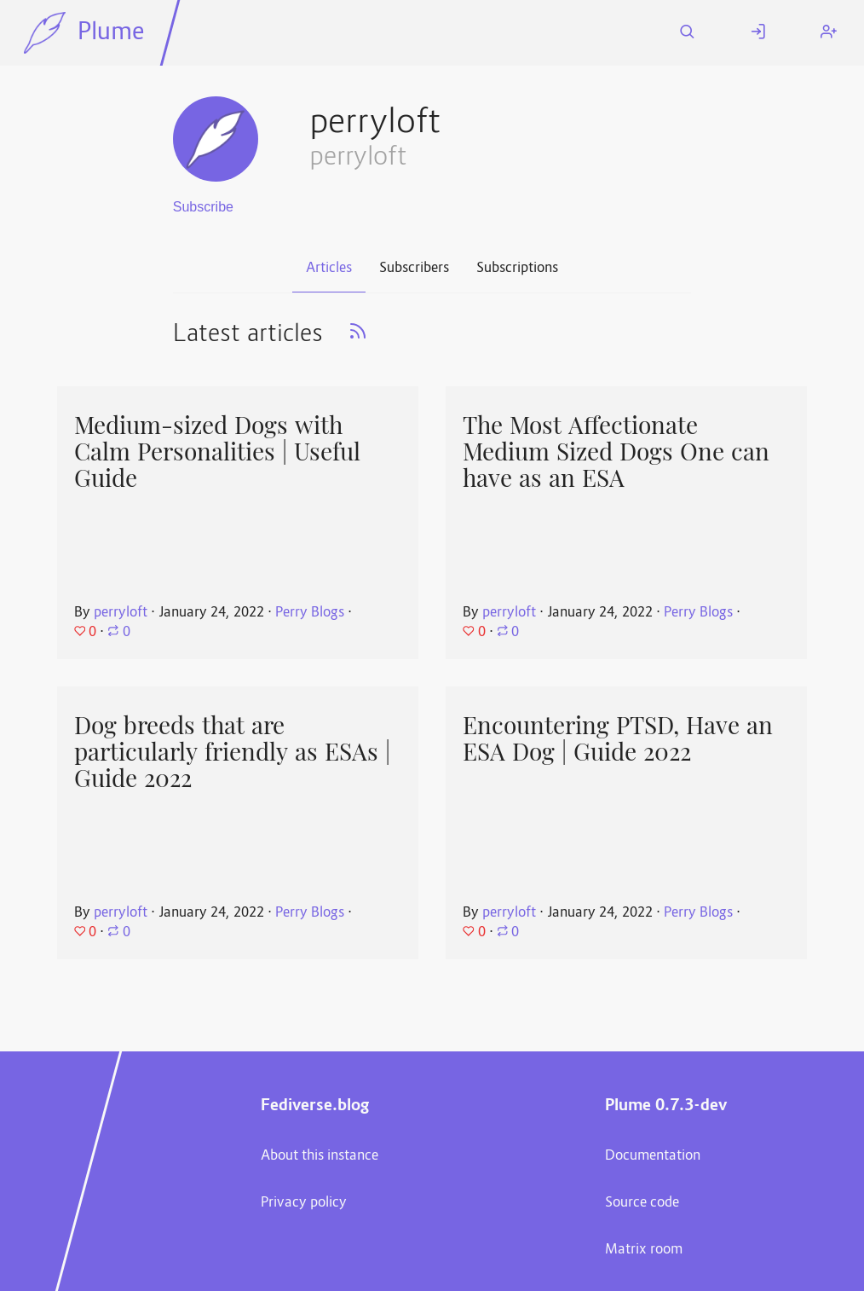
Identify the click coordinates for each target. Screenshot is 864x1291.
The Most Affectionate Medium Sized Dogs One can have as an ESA (616, 451)
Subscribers (414, 268)
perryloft (120, 613)
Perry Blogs (309, 613)
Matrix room (644, 1250)
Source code (642, 1203)
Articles (329, 268)
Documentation (652, 1156)
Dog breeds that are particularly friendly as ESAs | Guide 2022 (232, 751)
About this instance (319, 1156)
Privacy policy (304, 1203)
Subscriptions (517, 268)
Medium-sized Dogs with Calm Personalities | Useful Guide (217, 451)
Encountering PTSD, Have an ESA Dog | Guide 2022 (618, 738)
